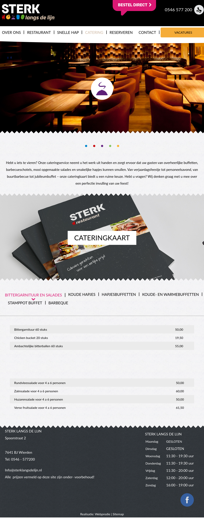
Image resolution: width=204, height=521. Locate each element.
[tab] (35, 295)
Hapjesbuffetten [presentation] (119, 294)
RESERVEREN (121, 32)
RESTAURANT (39, 32)
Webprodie (102, 514)
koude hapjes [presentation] (81, 294)
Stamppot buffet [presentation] (25, 303)
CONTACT (147, 32)
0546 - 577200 (23, 459)
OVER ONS (11, 32)
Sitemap (118, 514)
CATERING (94, 32)
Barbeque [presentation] (58, 303)
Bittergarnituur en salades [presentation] (33, 295)
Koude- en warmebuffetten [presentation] (170, 294)
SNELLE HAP (68, 32)
